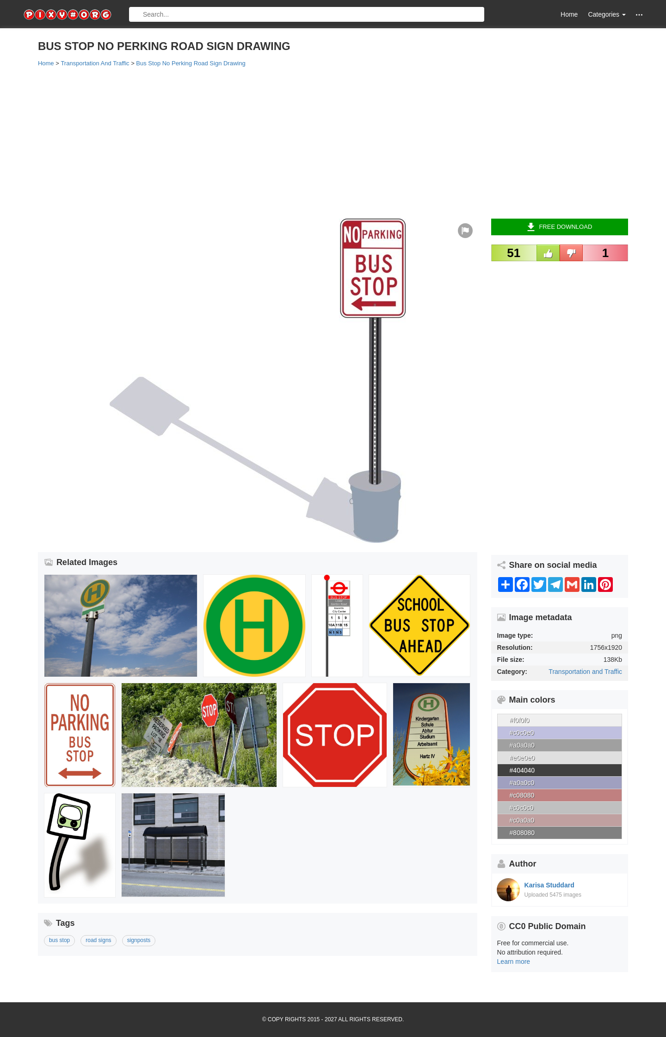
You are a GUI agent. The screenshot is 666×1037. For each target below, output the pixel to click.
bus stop (59, 940)
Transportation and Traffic (585, 671)
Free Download (559, 227)
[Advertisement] (315, 142)
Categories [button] (607, 14)
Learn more (513, 961)
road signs (98, 940)
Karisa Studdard (549, 885)
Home (569, 14)
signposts (139, 940)
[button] (639, 14)
